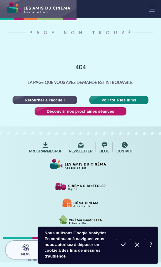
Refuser (137, 245)
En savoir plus (151, 245)
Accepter (123, 245)
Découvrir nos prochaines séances (80, 111)
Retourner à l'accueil (45, 100)
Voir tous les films (119, 100)
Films (26, 249)
